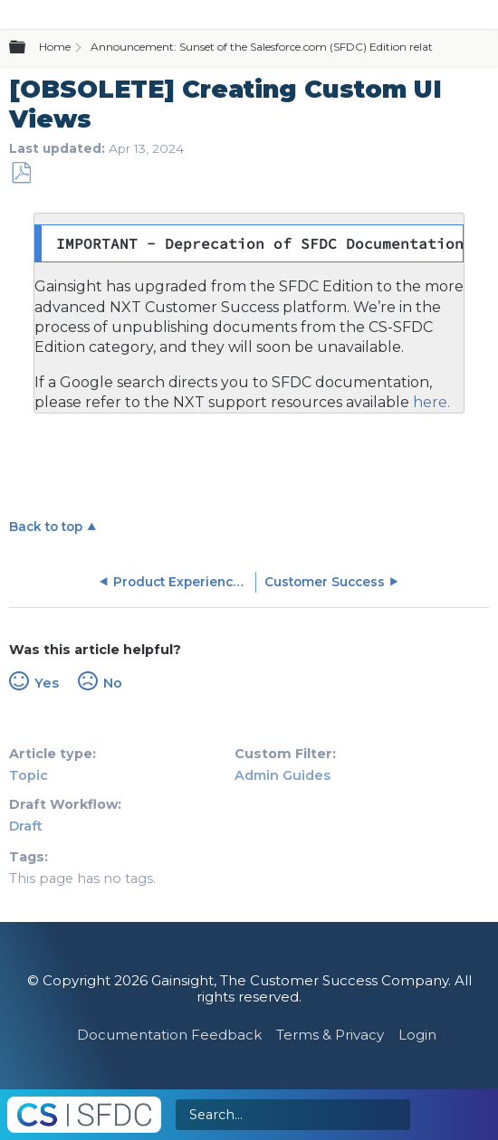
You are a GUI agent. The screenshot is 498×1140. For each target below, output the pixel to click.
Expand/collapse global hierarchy (28, 48)
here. (429, 402)
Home (55, 46)
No (112, 683)
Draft (26, 826)
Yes (46, 683)
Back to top (45, 526)
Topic (28, 775)
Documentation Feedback (169, 1034)
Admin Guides (282, 775)
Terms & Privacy (330, 1034)
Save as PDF (21, 173)
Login (417, 1034)
